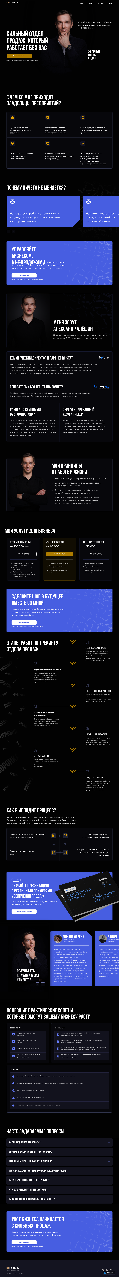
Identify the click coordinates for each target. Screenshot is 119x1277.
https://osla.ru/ (111, 941)
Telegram (110, 1272)
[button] (19, 56)
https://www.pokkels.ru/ (69, 941)
